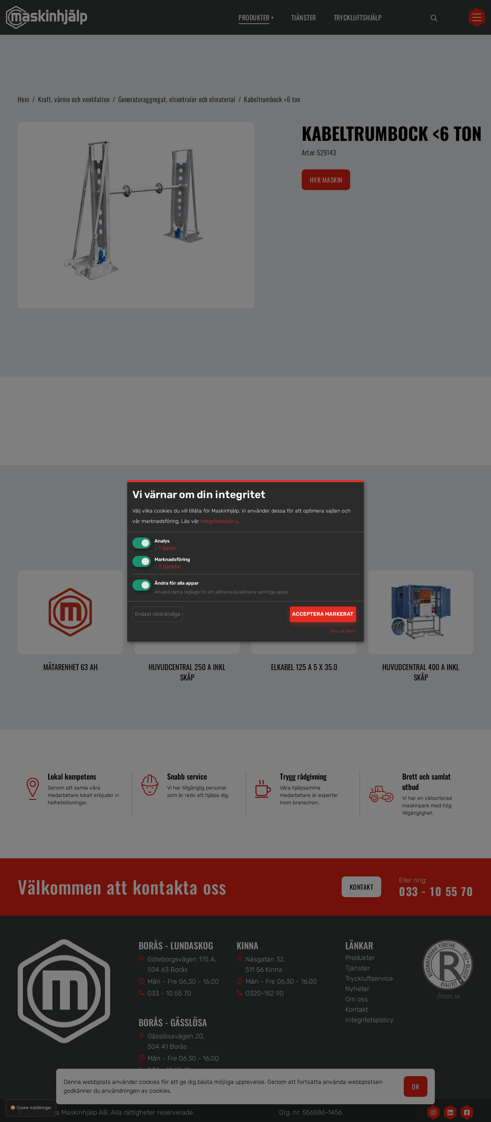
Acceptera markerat (322, 614)
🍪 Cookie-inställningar (30, 1107)
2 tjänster (168, 567)
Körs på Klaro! (343, 631)
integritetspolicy (219, 521)
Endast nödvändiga (157, 614)
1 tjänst (165, 548)
